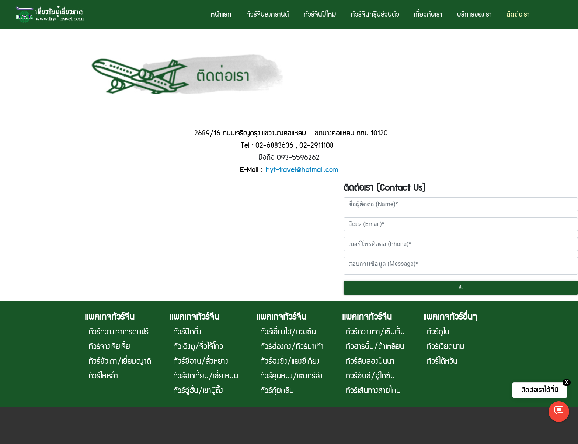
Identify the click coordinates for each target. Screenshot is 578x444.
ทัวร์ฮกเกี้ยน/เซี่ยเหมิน (205, 376)
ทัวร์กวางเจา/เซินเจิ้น (375, 332)
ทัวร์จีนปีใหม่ (320, 14)
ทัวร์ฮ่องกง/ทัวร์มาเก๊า (292, 346)
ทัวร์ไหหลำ (103, 376)
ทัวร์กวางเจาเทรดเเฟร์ (118, 332)
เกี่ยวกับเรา (428, 14)
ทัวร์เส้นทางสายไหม (373, 391)
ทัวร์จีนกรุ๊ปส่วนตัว (375, 14)
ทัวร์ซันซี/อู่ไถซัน (370, 376)
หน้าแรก (221, 14)
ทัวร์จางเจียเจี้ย (109, 346)
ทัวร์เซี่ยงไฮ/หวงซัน (288, 332)
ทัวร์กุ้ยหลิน (277, 391)
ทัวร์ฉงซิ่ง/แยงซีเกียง (290, 361)
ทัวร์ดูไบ (438, 332)
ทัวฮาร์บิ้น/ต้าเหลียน (375, 346)
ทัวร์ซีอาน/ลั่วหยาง (200, 361)
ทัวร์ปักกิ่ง (187, 332)
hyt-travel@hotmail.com (302, 170)
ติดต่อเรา (518, 14)
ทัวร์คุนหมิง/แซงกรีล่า (291, 376)
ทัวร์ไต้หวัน (442, 361)
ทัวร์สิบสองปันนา (370, 361)
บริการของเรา (474, 14)
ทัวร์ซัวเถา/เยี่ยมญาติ (119, 361)
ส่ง (461, 287)
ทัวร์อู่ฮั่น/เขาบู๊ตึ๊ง (198, 391)
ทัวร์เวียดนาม (445, 346)
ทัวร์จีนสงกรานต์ (267, 14)
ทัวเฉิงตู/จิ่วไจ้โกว (198, 346)
